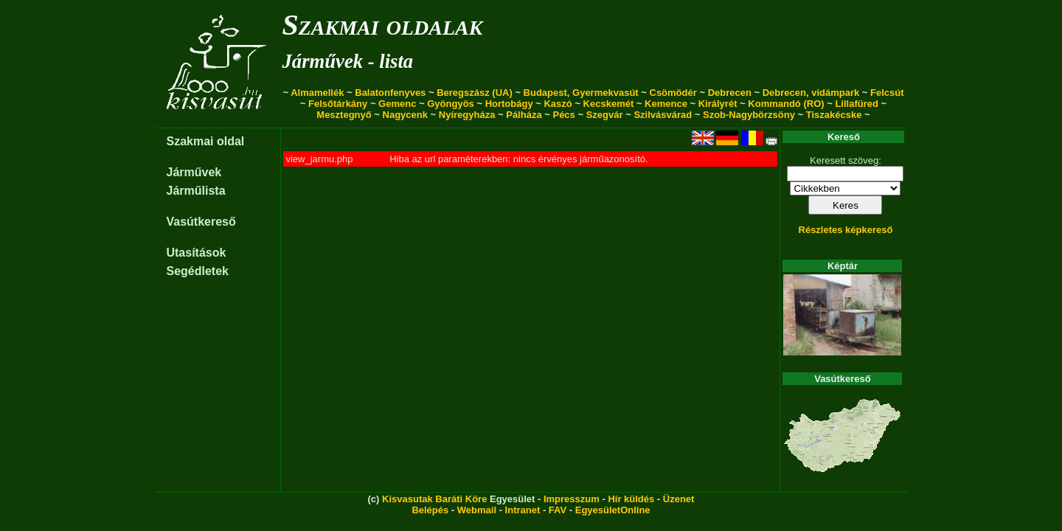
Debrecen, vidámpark (811, 92)
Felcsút (887, 92)
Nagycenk (405, 114)
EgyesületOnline (612, 510)
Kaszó (558, 103)
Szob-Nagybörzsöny (749, 114)
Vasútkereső (200, 221)
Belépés (430, 510)
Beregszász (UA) (475, 92)
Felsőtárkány (337, 103)
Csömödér (673, 92)
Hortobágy (509, 103)
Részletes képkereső (846, 229)
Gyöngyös (450, 103)
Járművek (193, 172)
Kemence (666, 103)
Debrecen (730, 92)
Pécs (563, 114)
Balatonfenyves (390, 92)
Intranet (523, 510)
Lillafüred (856, 103)
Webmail (476, 510)
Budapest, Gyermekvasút (581, 92)
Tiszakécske (834, 114)
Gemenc (397, 103)
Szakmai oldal (205, 141)
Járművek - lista (347, 61)
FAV (557, 510)
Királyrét (718, 103)
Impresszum (572, 498)
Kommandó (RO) (786, 103)
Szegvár (604, 114)
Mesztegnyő (343, 114)
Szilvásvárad (663, 114)
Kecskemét (608, 103)
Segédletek (197, 271)
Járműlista (195, 190)
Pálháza (523, 114)
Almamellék (317, 92)
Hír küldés (631, 498)
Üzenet (679, 498)
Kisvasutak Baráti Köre (434, 498)
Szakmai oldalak (382, 24)
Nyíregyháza (467, 114)
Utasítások (196, 252)
